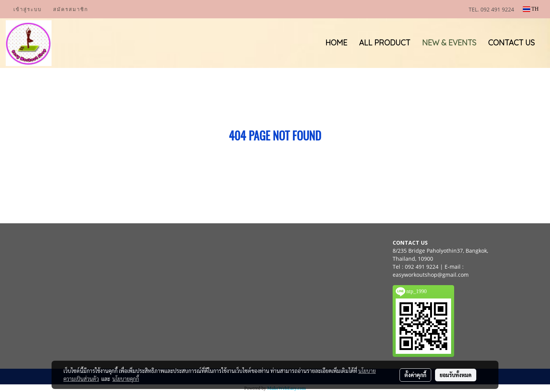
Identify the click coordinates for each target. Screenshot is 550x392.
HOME (336, 42)
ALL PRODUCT (384, 42)
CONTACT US (511, 42)
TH (531, 9)
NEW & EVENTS (449, 42)
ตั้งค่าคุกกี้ (415, 374)
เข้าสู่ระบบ (27, 9)
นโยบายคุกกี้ (125, 378)
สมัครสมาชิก (70, 9)
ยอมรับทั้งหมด (456, 374)
